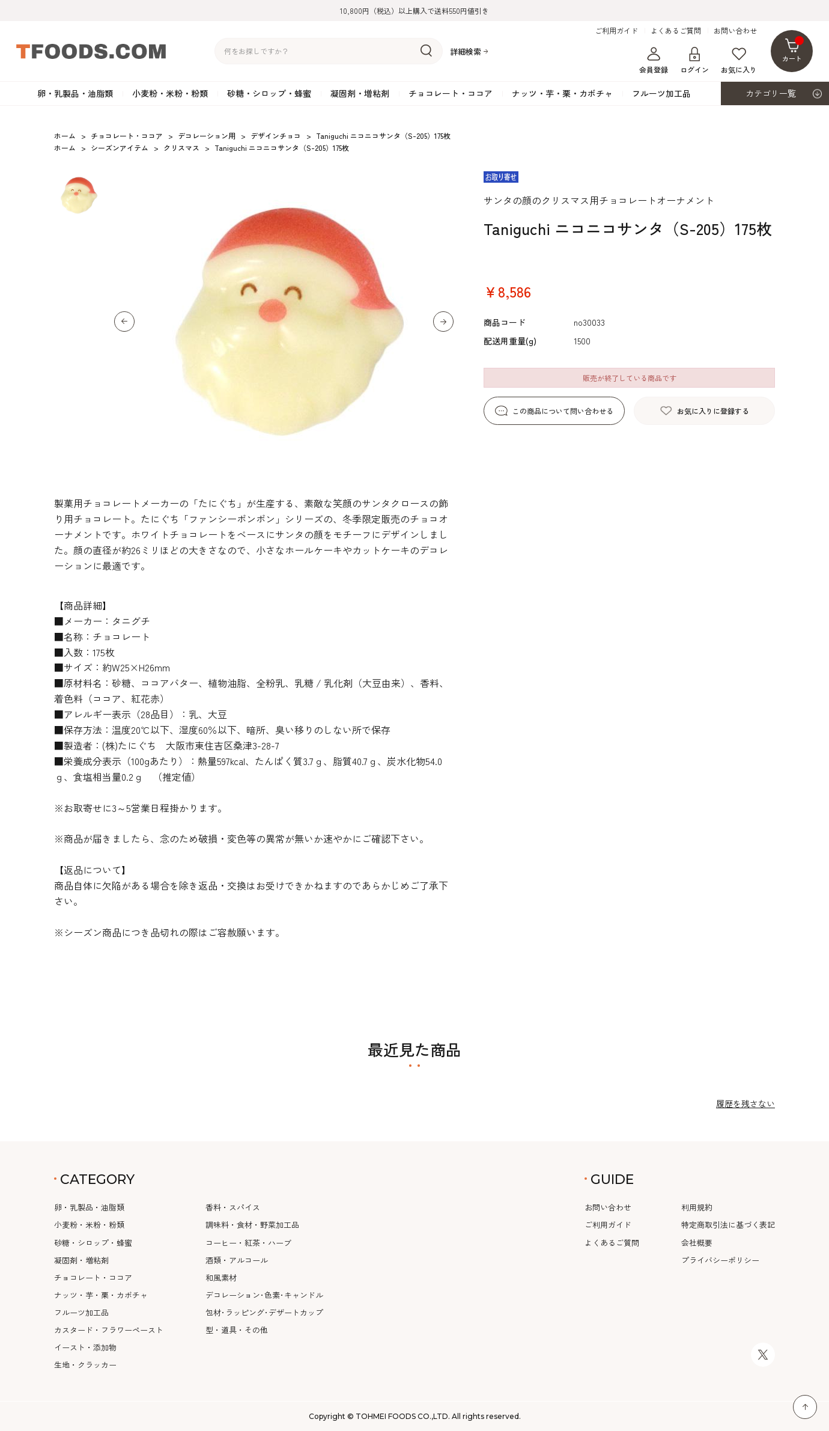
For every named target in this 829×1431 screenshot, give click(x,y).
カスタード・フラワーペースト (108, 1329)
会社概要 (696, 1242)
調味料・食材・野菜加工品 (252, 1224)
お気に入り (739, 61)
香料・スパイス (232, 1207)
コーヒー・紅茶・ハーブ (248, 1242)
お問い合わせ (735, 30)
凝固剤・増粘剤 (359, 93)
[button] (124, 321)
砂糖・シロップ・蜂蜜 (269, 93)
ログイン (694, 61)
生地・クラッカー (85, 1364)
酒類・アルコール (236, 1260)
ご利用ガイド (616, 30)
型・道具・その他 (236, 1329)
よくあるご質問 (676, 30)
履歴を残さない (745, 1103)
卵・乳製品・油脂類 (75, 93)
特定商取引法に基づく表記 (728, 1224)
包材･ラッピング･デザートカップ (264, 1312)
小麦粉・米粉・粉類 (170, 93)
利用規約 (696, 1207)
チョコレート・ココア (450, 93)
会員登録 (653, 61)
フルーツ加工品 (661, 93)
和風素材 (221, 1277)
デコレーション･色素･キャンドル (264, 1295)
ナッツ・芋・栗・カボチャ (562, 93)
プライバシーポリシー (720, 1260)
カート (793, 49)
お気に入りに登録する (713, 411)
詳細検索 (465, 51)
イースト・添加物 (85, 1347)
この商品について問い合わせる (562, 411)
